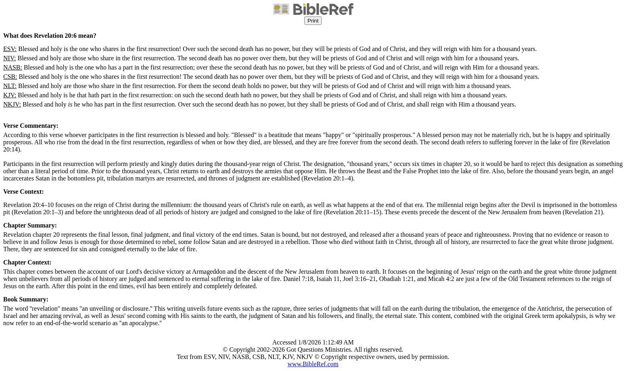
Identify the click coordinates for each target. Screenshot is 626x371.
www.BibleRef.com (313, 364)
